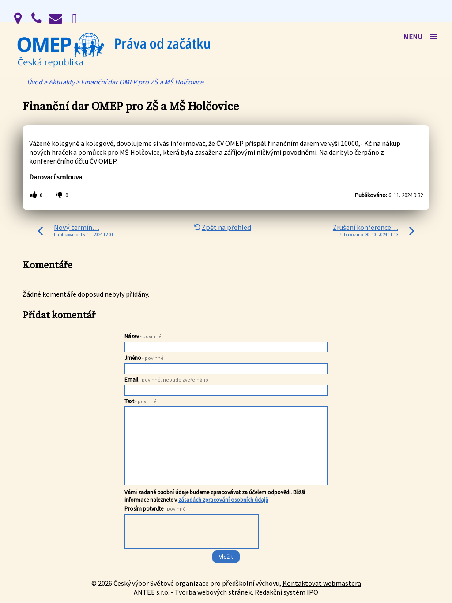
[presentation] (191, 549)
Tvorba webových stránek (213, 592)
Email (166, 379)
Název (143, 336)
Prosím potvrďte (155, 508)
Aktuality (62, 81)
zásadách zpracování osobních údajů (223, 500)
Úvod (34, 81)
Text (140, 401)
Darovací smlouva (55, 176)
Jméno (144, 358)
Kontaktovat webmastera (321, 583)
